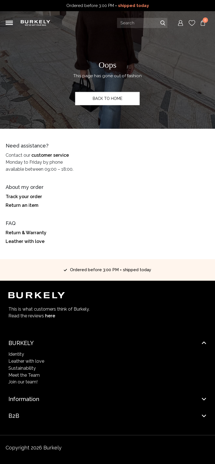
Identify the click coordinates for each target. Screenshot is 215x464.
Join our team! (23, 382)
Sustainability (22, 368)
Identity (16, 354)
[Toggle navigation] (9, 23)
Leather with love (25, 241)
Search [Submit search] (162, 23)
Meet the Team (24, 375)
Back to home (107, 98)
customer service (50, 155)
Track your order (24, 196)
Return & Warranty (26, 232)
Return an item (22, 205)
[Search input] (142, 23)
